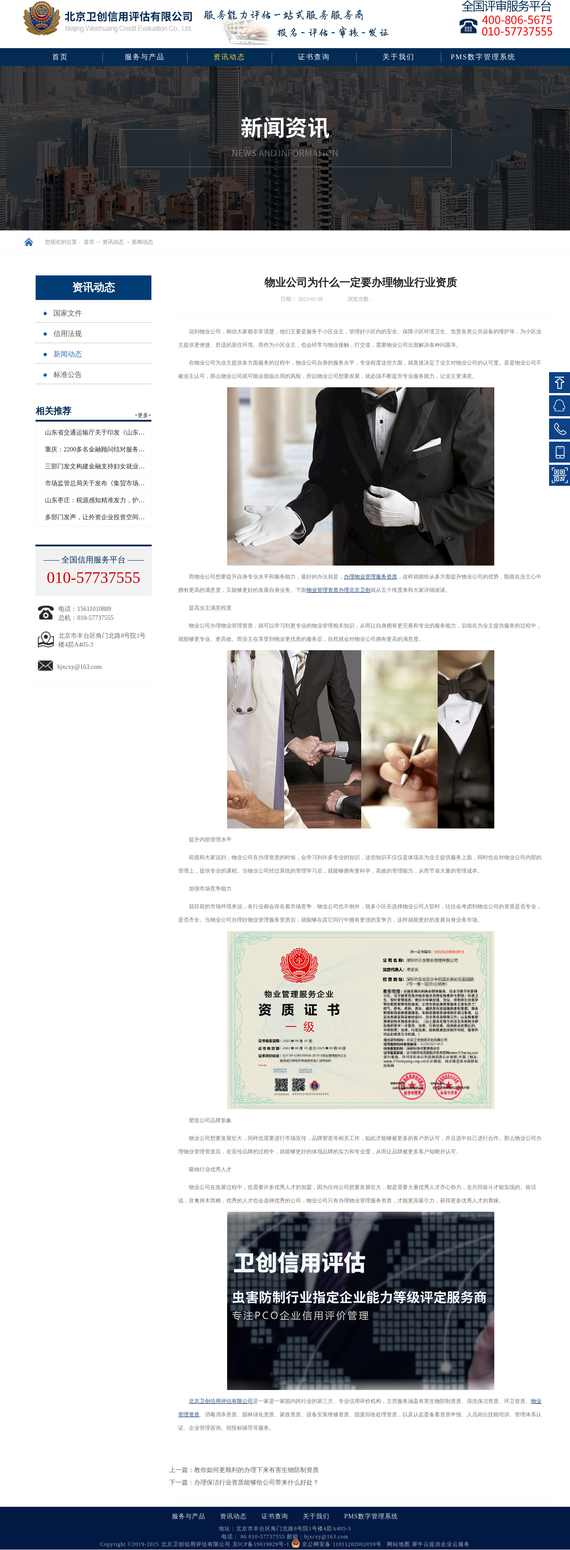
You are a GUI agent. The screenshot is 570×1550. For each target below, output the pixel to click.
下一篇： (244, 1482)
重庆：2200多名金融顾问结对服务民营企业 (104, 449)
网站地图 (396, 1544)
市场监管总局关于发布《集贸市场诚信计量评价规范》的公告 (129, 483)
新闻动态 (142, 242)
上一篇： (244, 1470)
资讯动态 (113, 242)
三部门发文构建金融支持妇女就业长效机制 (104, 466)
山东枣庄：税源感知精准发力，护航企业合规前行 (113, 500)
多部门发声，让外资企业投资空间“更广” (100, 517)
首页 (60, 57)
